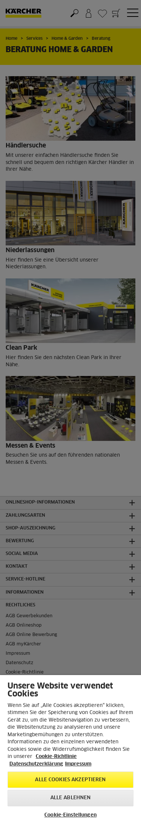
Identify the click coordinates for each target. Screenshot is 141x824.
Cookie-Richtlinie (56, 756)
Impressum (78, 764)
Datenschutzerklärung (36, 764)
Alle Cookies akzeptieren (70, 779)
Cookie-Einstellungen (70, 815)
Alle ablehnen (70, 797)
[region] (70, 749)
